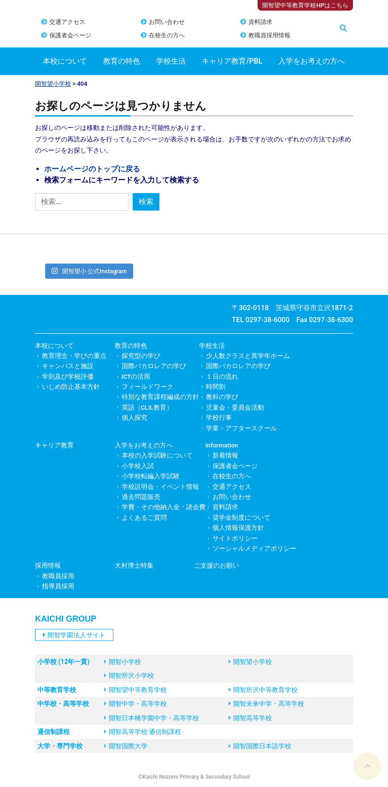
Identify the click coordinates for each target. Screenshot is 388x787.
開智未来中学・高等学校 (266, 703)
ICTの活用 (136, 376)
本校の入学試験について (157, 455)
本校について (65, 61)
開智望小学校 (53, 83)
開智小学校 (122, 661)
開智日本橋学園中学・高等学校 (151, 718)
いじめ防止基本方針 (71, 386)
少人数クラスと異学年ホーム (248, 355)
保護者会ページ (70, 35)
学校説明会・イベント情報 (160, 486)
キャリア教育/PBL (232, 61)
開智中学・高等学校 (135, 703)
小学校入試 (138, 466)
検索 (146, 201)
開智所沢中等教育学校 (263, 689)
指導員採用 (58, 586)
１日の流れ (222, 376)
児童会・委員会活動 (235, 407)
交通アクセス (67, 21)
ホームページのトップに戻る (92, 168)
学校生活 (171, 61)
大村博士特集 (134, 565)
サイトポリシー (235, 538)
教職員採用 (58, 576)
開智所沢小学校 (129, 675)
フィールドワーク (147, 386)
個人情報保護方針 (238, 527)
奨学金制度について (241, 517)
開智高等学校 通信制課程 (142, 731)
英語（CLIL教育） (147, 407)
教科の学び (222, 396)
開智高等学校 (250, 718)
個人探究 (134, 417)
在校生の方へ (167, 35)
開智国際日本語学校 (260, 746)
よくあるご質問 (144, 517)
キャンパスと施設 (68, 366)
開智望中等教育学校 (135, 689)
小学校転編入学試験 (151, 476)
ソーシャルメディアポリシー (254, 548)
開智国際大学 (125, 746)
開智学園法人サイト (74, 635)
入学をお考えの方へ (311, 61)
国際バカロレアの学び (154, 366)
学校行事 (219, 417)
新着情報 (225, 455)
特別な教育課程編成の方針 (160, 396)
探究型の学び (141, 355)
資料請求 (260, 21)
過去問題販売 (141, 496)
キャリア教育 (54, 445)
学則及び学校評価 (68, 376)
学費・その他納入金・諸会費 (164, 507)
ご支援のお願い (216, 565)
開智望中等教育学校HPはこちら (305, 5)
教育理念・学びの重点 (74, 355)
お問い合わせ (167, 21)
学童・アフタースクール (241, 428)
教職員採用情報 (269, 35)
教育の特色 (121, 61)
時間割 (215, 386)
